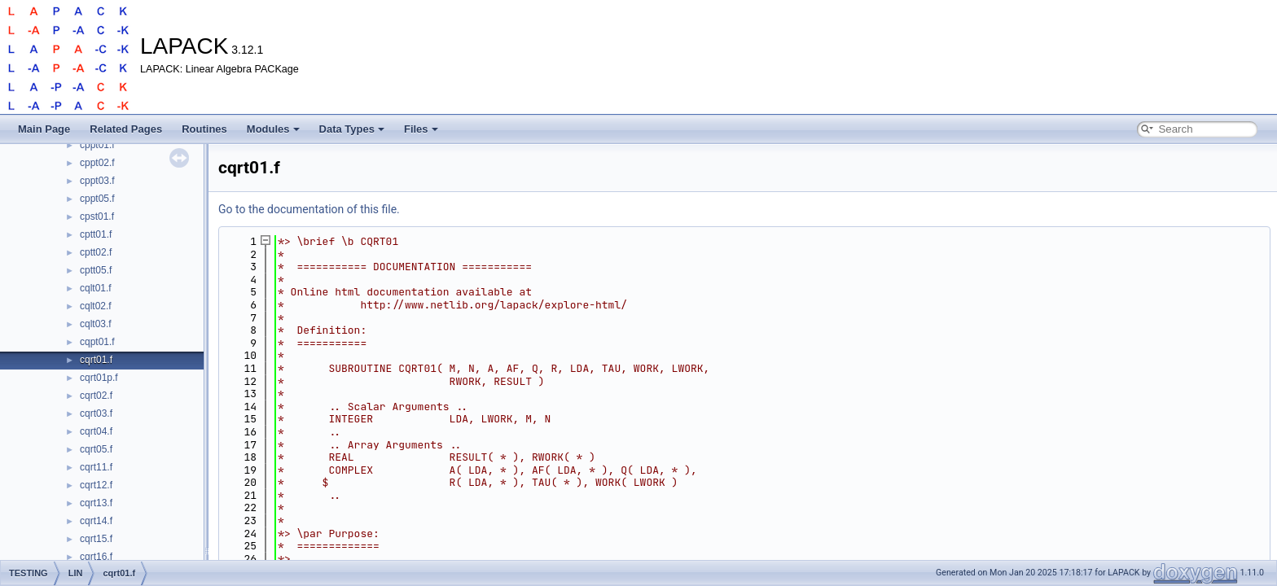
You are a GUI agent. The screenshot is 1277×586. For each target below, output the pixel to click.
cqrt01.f (96, 359)
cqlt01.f (96, 288)
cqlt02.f (96, 306)
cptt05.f (96, 270)
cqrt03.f (96, 413)
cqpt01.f (97, 342)
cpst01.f (97, 216)
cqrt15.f (96, 538)
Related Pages (126, 129)
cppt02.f (97, 162)
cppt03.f (97, 180)
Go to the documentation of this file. (309, 209)
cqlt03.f (96, 324)
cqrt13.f (96, 503)
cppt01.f (97, 145)
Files (421, 129)
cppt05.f (97, 198)
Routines (204, 129)
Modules (273, 129)
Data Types (351, 129)
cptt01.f (96, 234)
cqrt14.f (96, 521)
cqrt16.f (96, 556)
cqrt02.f (96, 395)
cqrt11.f (96, 467)
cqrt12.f (96, 485)
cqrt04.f (96, 431)
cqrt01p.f (99, 377)
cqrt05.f (96, 449)
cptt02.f (96, 252)
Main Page (44, 129)
